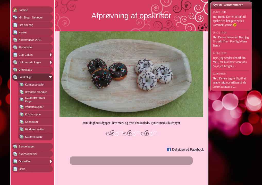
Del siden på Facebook (188, 149)
